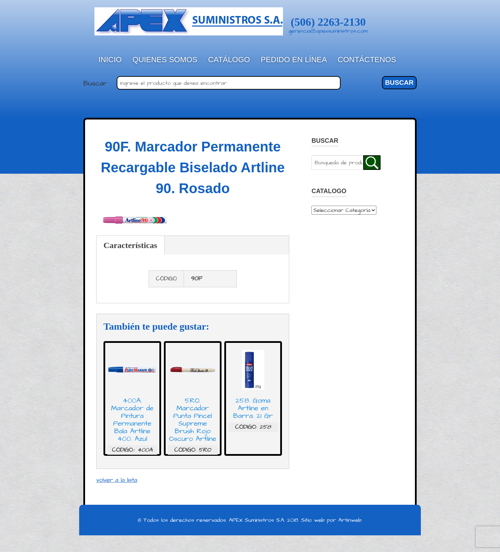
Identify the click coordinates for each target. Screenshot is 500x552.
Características (130, 245)
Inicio (110, 59)
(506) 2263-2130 (328, 22)
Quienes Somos (165, 59)
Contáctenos (367, 59)
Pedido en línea (294, 59)
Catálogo (229, 59)
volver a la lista (116, 480)
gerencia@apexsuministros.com (328, 31)
